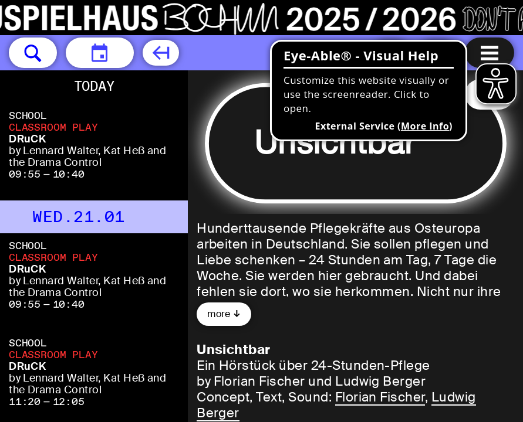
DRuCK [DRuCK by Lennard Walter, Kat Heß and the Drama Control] (27, 139)
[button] (33, 53)
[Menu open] (489, 53)
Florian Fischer (380, 397)
